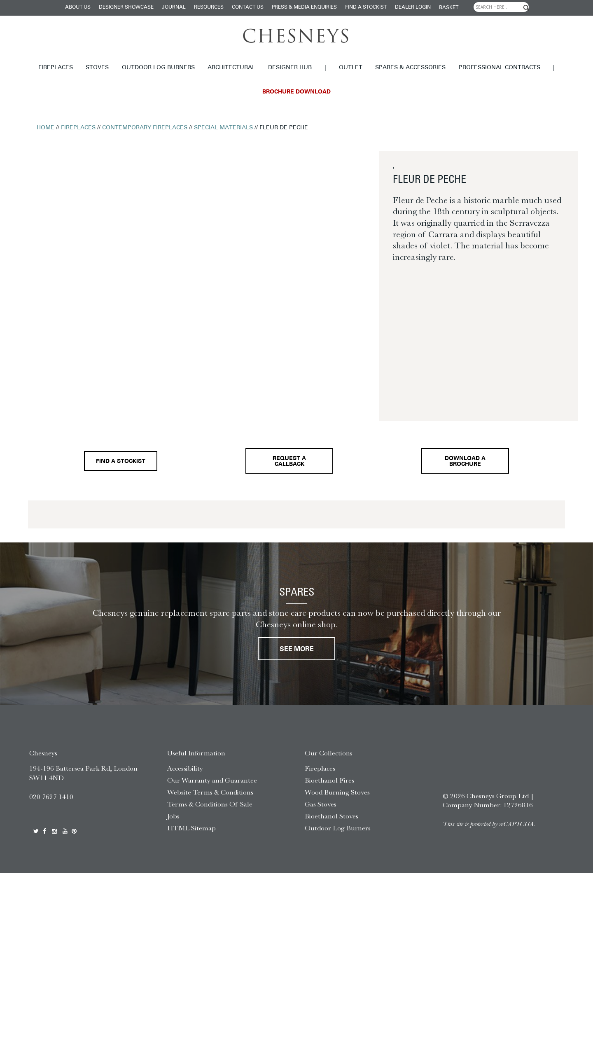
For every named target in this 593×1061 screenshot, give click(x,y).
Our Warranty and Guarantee (212, 787)
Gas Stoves (320, 810)
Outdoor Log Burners (158, 68)
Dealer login (413, 7)
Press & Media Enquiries (304, 7)
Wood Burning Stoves (337, 799)
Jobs (173, 822)
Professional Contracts (499, 68)
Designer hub (290, 68)
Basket (448, 7)
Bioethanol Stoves (331, 822)
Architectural (231, 68)
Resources (209, 7)
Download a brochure (467, 464)
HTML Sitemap (191, 834)
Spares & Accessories (410, 68)
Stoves (97, 68)
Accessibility (185, 775)
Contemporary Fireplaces (144, 128)
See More (296, 655)
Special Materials (223, 128)
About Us (78, 7)
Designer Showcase (126, 7)
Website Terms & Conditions (210, 799)
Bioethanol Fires (329, 787)
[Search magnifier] (526, 7)
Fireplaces (55, 68)
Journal (174, 7)
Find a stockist (366, 7)
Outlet (350, 68)
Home (45, 128)
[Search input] (501, 7)
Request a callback (287, 464)
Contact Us (248, 7)
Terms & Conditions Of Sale (209, 810)
